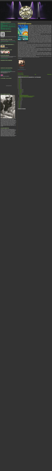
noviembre (20, 90)
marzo (20, 98)
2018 (19, 84)
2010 (19, 102)
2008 (19, 104)
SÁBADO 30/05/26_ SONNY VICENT (5, 28)
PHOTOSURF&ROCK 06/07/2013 (24, 23)
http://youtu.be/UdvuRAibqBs (4, 58)
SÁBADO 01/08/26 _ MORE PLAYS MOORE (6, 29)
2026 (19, 78)
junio (20, 94)
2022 (19, 81)
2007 (19, 105)
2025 (19, 79)
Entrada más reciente (20, 74)
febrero (20, 99)
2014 (19, 87)
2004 (19, 107)
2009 (19, 103)
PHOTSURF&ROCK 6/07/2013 (22, 67)
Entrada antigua (49, 74)
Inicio (35, 74)
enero (20, 100)
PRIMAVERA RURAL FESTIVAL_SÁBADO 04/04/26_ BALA (8, 26)
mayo (20, 97)
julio (20, 93)
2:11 (25, 69)
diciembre (20, 89)
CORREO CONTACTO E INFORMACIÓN (6, 69)
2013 (19, 88)
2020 (19, 82)
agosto (20, 92)
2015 (19, 86)
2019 (19, 83)
